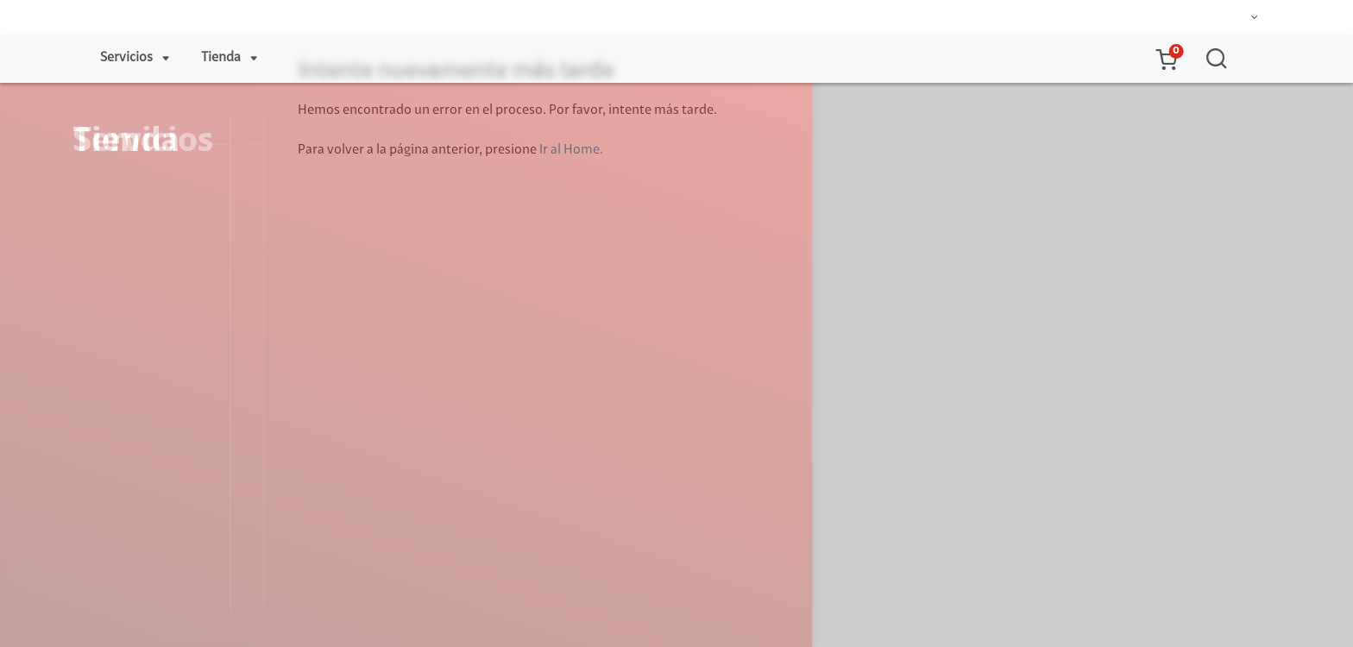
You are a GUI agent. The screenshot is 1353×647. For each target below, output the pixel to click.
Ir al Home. (571, 150)
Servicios (126, 58)
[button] (1166, 59)
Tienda (221, 58)
